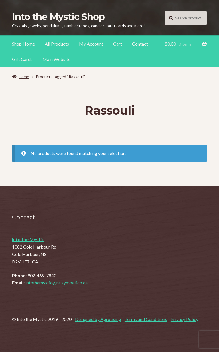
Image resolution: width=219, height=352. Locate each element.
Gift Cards (22, 59)
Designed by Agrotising (98, 319)
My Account (91, 43)
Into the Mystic (28, 239)
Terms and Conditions (146, 319)
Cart (117, 43)
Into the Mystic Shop (58, 16)
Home (24, 76)
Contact (140, 43)
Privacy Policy (184, 319)
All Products (57, 43)
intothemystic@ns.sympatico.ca (56, 282)
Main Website (56, 59)
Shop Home (23, 43)
